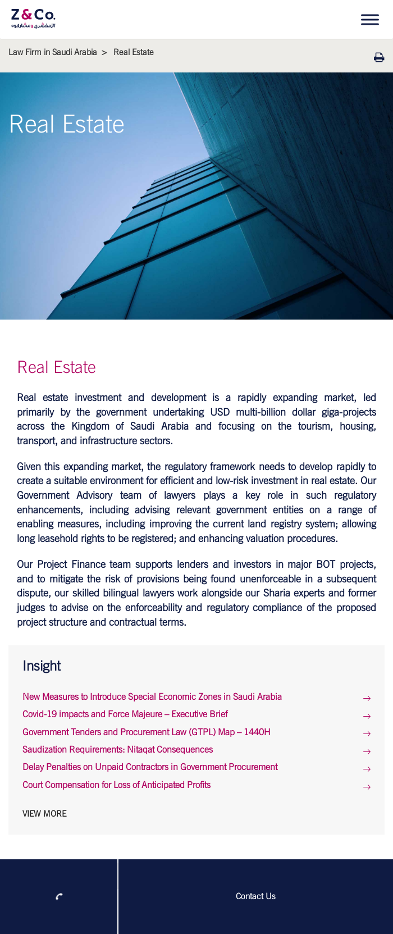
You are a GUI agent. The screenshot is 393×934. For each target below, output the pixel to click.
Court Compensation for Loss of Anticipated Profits (116, 785)
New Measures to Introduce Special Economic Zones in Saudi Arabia (152, 696)
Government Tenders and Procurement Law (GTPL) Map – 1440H (146, 732)
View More (44, 814)
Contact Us (256, 896)
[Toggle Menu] (370, 19)
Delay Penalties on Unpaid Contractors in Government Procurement (149, 767)
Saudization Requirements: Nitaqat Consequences (117, 749)
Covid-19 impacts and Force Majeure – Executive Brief (124, 714)
